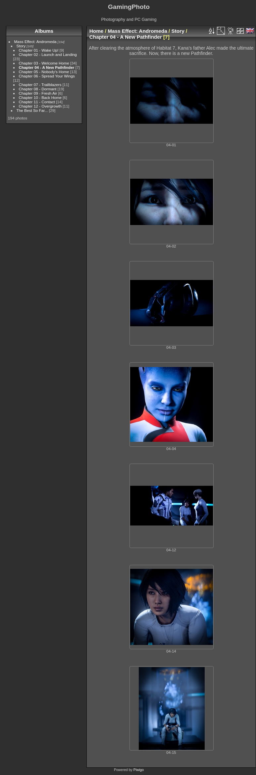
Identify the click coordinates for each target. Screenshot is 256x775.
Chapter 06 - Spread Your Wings (47, 76)
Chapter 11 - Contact (37, 102)
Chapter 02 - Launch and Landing (48, 54)
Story (21, 46)
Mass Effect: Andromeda (35, 41)
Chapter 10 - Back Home (40, 97)
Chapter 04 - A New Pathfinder (47, 67)
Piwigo (138, 770)
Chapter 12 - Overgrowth (40, 106)
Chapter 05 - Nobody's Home (44, 71)
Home (96, 31)
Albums (44, 31)
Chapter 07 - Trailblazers (40, 84)
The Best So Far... (32, 110)
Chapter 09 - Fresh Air (38, 93)
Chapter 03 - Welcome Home (44, 63)
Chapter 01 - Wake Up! (39, 50)
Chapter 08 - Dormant (38, 89)
